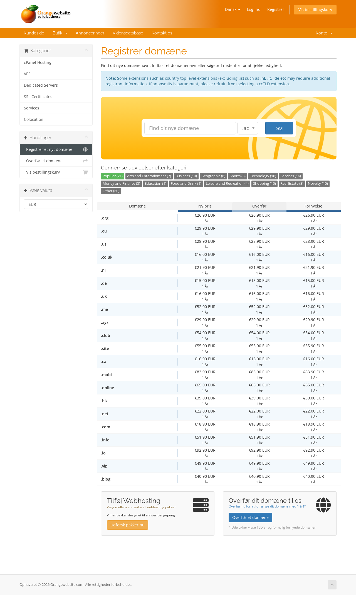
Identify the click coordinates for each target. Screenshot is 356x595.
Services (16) (291, 176)
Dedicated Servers (41, 85)
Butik (60, 33)
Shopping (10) (264, 183)
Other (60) (111, 191)
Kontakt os (162, 33)
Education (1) (155, 183)
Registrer (275, 9)
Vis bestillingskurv (315, 9)
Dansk (232, 9)
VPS (27, 73)
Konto (322, 33)
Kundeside (34, 33)
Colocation (33, 119)
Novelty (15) (318, 183)
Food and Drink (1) (186, 183)
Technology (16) (263, 176)
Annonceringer (90, 33)
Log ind (254, 9)
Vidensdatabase (128, 33)
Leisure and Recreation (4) (227, 183)
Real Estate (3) (291, 183)
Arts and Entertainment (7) (149, 176)
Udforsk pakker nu (127, 525)
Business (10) (186, 176)
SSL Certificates (38, 96)
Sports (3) (238, 176)
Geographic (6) (213, 176)
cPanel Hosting (37, 62)
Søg (279, 128)
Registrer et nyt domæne (56, 149)
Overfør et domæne (56, 161)
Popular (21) (113, 176)
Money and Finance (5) (121, 183)
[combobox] (248, 128)
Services (31, 108)
